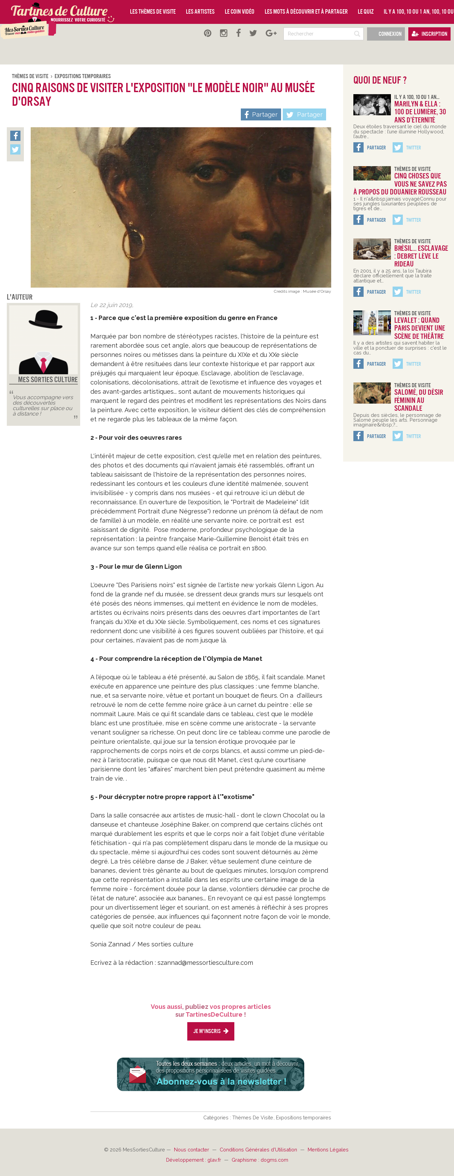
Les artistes (200, 11)
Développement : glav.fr (194, 1160)
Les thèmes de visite (153, 11)
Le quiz (366, 11)
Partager (304, 115)
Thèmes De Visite (30, 76)
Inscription (429, 34)
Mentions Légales (328, 1149)
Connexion (385, 34)
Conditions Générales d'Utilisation (259, 1149)
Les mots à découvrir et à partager (306, 11)
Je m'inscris (211, 1031)
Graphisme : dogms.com (260, 1160)
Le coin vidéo (239, 11)
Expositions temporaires (83, 76)
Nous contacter (192, 1149)
